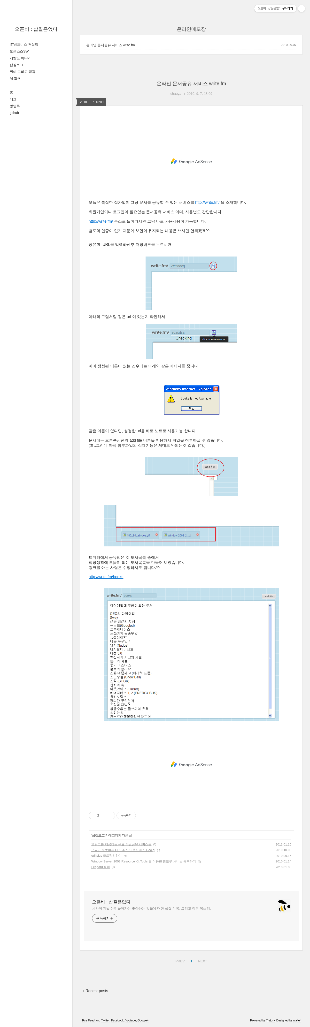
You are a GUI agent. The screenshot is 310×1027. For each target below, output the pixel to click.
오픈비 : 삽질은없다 (36, 29)
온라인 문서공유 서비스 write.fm (110, 45)
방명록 (15, 106)
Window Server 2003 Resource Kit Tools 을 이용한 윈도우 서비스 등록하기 (143, 861)
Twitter (105, 1020)
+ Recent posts (95, 991)
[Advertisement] (191, 161)
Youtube (130, 1020)
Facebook (117, 1020)
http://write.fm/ (207, 202)
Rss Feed (88, 1020)
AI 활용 (15, 78)
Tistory (270, 1020)
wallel (297, 1020)
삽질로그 (16, 65)
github (14, 113)
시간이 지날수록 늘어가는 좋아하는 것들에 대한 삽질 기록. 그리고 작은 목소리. (151, 908)
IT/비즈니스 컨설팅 (24, 44)
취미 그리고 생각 (22, 72)
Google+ (143, 1020)
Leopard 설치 (100, 867)
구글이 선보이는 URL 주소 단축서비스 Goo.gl (123, 850)
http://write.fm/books (106, 577)
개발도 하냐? (20, 58)
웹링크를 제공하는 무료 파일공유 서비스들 (121, 844)
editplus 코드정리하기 (106, 855)
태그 (13, 99)
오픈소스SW (19, 51)
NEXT (202, 960)
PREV (179, 960)
